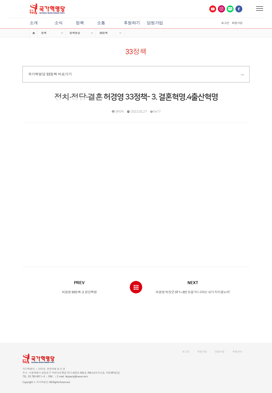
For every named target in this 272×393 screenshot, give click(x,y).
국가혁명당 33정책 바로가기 (136, 74)
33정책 (103, 33)
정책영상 (75, 33)
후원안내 (237, 351)
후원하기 (132, 23)
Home (34, 33)
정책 (80, 23)
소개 (34, 23)
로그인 (225, 23)
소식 (58, 23)
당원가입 (155, 23)
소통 (101, 23)
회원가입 (237, 23)
